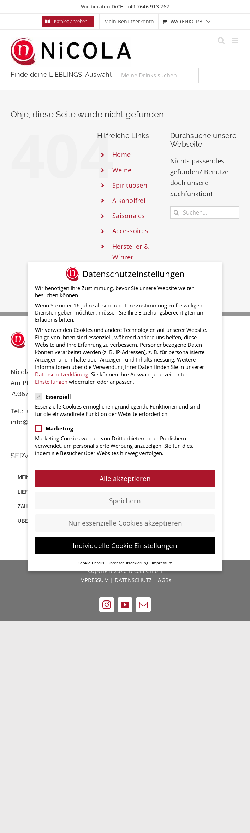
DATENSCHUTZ (133, 579)
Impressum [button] (162, 561)
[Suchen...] (204, 212)
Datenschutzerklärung (61, 372)
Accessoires (130, 231)
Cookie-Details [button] (91, 561)
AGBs (164, 579)
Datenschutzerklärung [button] (128, 561)
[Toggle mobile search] (221, 40)
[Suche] (176, 212)
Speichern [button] (125, 498)
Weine (121, 170)
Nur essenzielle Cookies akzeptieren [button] (125, 521)
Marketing (57, 426)
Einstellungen (51, 379)
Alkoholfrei (128, 200)
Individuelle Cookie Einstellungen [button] (125, 543)
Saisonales (128, 215)
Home (121, 154)
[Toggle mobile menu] (235, 40)
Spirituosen (129, 185)
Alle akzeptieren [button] (125, 476)
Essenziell (56, 394)
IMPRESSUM (93, 579)
